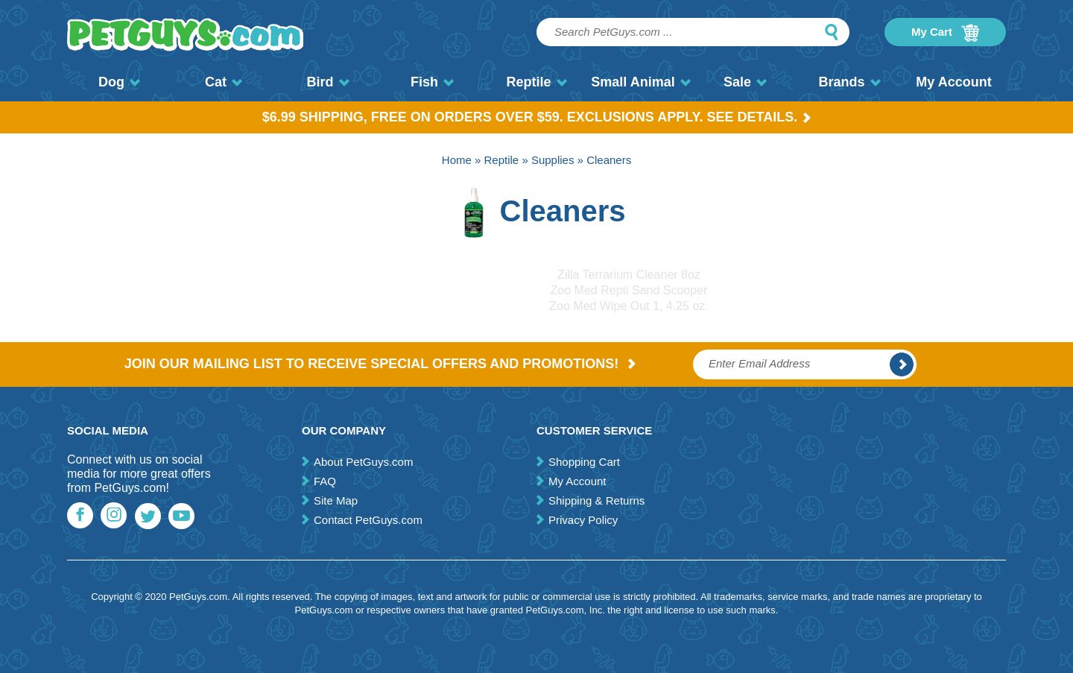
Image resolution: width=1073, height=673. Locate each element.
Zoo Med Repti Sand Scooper (629, 290)
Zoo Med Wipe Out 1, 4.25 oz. (628, 306)
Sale (745, 82)
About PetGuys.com (363, 461)
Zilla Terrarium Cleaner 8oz (628, 274)
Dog (119, 82)
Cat (223, 82)
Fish (432, 82)
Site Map (336, 500)
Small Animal (640, 82)
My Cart (945, 33)
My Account (953, 82)
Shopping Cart (584, 461)
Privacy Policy (583, 520)
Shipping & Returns (596, 500)
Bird (328, 82)
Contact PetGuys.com (368, 520)
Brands (849, 82)
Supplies (553, 160)
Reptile (536, 82)
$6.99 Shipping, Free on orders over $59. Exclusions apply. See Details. (536, 117)
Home (457, 160)
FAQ (325, 481)
